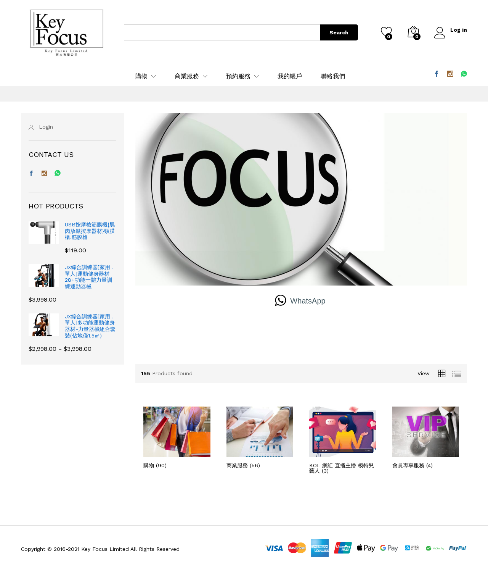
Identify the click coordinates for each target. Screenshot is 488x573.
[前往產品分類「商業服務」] (260, 437)
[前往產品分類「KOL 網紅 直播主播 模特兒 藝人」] (342, 440)
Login (46, 127)
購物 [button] (141, 76)
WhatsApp (307, 301)
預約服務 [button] (238, 76)
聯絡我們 (333, 76)
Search (338, 32)
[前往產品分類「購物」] (176, 437)
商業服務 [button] (187, 76)
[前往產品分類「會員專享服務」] (425, 437)
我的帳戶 (290, 76)
